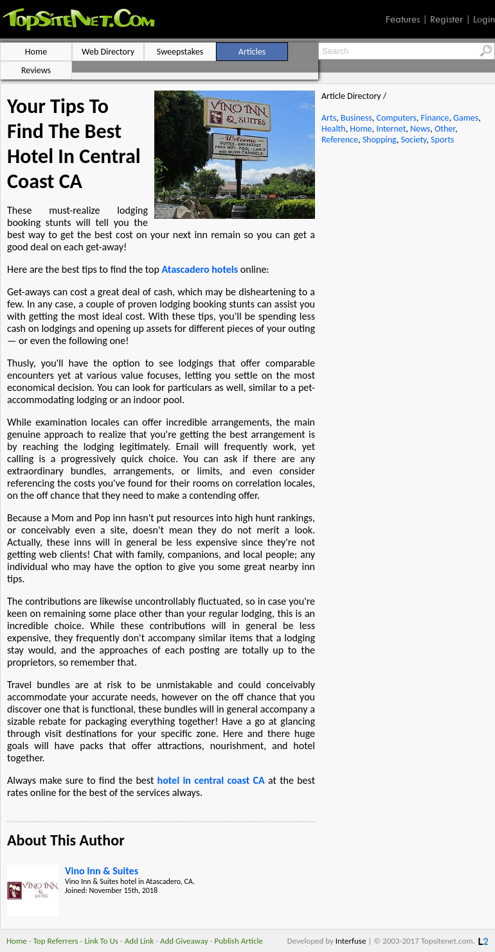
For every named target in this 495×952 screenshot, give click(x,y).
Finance (434, 117)
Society (414, 139)
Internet (391, 128)
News (420, 128)
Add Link (139, 941)
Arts (328, 117)
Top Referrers (55, 941)
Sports (442, 139)
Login (484, 19)
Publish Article (239, 941)
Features (403, 19)
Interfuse (351, 941)
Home (361, 128)
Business (356, 117)
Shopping (380, 139)
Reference (339, 139)
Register (446, 19)
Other (445, 128)
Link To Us (101, 941)
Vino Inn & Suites (101, 871)
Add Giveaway (184, 941)
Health (333, 128)
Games (465, 117)
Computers (396, 117)
